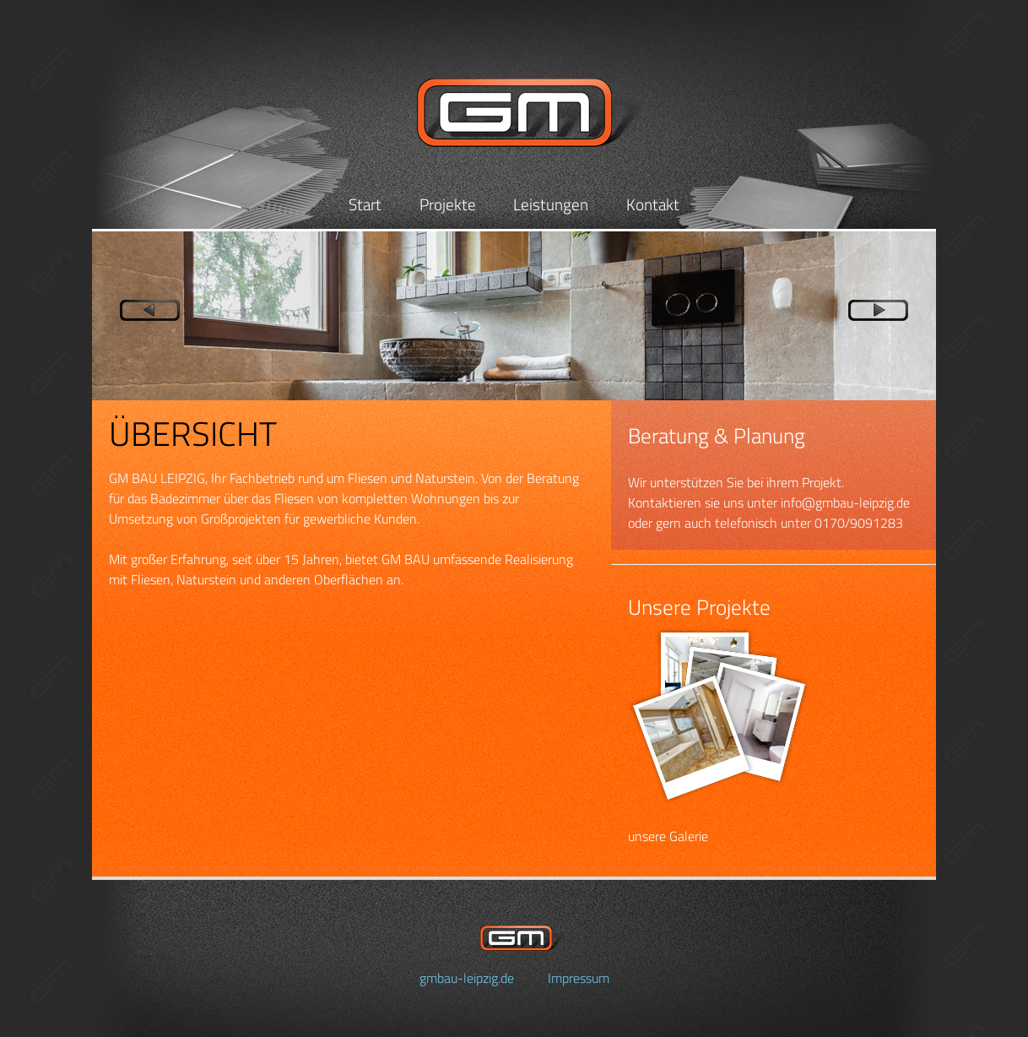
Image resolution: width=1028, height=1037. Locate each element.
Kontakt (652, 204)
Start (365, 204)
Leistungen (550, 204)
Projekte (447, 204)
